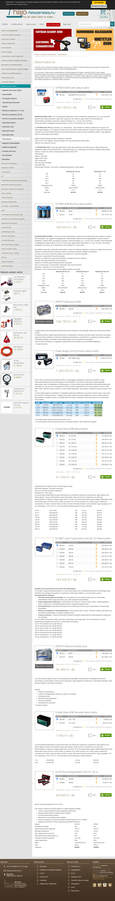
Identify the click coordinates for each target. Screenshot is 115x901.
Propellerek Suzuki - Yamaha (10, 253)
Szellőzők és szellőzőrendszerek (11, 73)
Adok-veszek (31, 24)
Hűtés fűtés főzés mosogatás (10, 244)
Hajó (94, 874)
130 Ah (71, 549)
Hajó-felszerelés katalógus (106, 872)
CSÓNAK (103, 870)
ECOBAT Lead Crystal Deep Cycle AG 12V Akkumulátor (83, 538)
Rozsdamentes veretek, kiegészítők (12, 56)
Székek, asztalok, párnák (9, 249)
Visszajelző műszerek (7, 82)
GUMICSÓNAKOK (7, 197)
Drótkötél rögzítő (20, 291)
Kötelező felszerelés (7, 261)
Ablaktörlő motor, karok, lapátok (12, 90)
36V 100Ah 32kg (74, 358)
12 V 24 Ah (72, 436)
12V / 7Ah (72, 719)
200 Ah (71, 560)
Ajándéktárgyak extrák (8, 232)
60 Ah (70, 653)
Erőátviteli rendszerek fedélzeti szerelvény (14, 60)
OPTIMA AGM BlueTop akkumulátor (73, 203)
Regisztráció (75, 891)
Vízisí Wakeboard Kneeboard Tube (12, 214)
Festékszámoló (17, 24)
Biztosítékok (6, 159)
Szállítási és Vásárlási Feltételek (50, 870)
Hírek (41, 24)
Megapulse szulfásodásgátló (11, 143)
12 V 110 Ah (73, 446)
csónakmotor (97, 867)
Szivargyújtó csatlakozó (9, 98)
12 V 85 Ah (72, 443)
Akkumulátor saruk (8, 127)
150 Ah (71, 556)
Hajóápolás (104, 865)
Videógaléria (75, 884)
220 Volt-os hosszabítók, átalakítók (13, 119)
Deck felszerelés (6, 48)
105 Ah (71, 309)
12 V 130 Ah (73, 450)
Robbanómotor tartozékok (9, 223)
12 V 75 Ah (72, 439)
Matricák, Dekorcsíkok (8, 236)
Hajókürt (4, 106)
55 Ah (70, 211)
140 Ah (71, 553)
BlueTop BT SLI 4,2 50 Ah (77, 95)
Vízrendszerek (5, 172)
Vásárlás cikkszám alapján (80, 880)
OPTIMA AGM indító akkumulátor (72, 87)
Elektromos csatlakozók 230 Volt (12, 114)
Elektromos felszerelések (9, 86)
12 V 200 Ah (73, 464)
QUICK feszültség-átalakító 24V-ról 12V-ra (76, 771)
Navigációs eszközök (7, 167)
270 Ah (71, 567)
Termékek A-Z (75, 866)
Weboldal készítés (20, 883)
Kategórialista (75, 870)
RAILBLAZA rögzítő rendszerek (10, 35)
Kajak (3, 210)
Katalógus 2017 (76, 877)
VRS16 (71, 779)
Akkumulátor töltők (8, 135)
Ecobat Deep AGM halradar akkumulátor (76, 712)
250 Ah (71, 563)
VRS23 (71, 782)
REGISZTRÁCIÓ (69, 14)
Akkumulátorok (6, 139)
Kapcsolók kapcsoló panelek (11, 102)
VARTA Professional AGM (68, 301)
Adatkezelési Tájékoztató (48, 884)
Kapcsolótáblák (7, 94)
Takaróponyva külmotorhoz (19, 389)
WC (2, 176)
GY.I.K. (73, 873)
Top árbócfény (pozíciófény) (19, 278)
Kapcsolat (67, 24)
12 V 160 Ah (73, 454)
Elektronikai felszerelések (9, 163)
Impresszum (44, 877)
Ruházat (3, 257)
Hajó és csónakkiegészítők (9, 30)
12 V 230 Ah (73, 457)
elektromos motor (99, 877)
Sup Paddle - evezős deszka (10, 206)
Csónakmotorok (6, 227)
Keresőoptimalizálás (20, 885)
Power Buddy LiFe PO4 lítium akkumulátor (77, 351)
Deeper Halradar (6, 193)
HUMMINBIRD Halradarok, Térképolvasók (14, 180)
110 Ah (71, 545)
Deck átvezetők (7, 155)
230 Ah (71, 657)
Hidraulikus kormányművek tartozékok (13, 219)
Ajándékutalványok (7, 266)
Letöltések (43, 880)
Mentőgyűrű (18, 347)
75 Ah (70, 214)
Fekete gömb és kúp (7, 77)
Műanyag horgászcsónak (9, 202)
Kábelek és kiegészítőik (9, 147)
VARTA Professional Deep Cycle (71, 646)
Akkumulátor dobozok (8, 123)
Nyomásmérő (19, 374)
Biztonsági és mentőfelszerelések (11, 65)
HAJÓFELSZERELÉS (100, 869)
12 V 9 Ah (72, 723)
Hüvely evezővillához (19, 361)
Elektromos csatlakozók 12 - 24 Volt (13, 110)
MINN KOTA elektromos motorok (11, 185)
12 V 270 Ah (73, 461)
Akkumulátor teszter (8, 131)
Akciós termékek (53, 25)
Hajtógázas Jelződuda (18, 320)
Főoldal (4, 24)
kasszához (104, 17)
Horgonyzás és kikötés (8, 39)
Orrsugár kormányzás (7, 240)
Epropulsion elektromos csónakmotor (12, 189)
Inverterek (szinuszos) (9, 151)
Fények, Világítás (6, 52)
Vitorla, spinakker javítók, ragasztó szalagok (14, 69)
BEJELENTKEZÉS (82, 14)
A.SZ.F (42, 873)
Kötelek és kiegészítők (8, 43)
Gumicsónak (110, 874)
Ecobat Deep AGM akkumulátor (71, 428)
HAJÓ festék (97, 865)
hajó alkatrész (100, 874)
